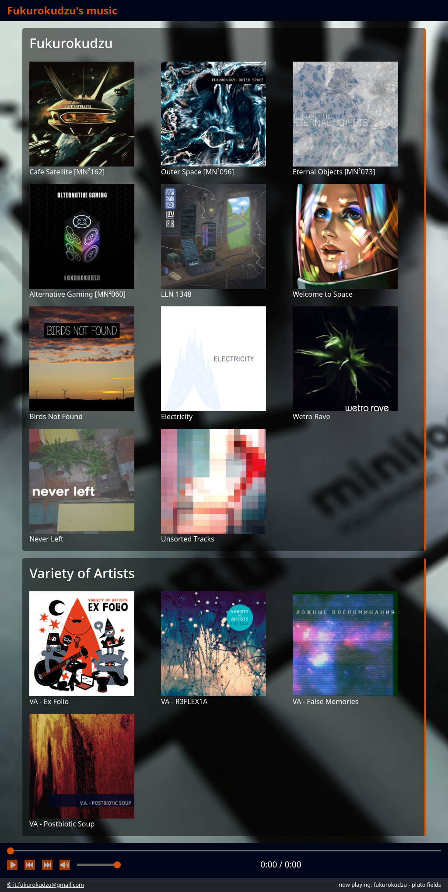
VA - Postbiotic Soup (61, 824)
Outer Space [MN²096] (197, 172)
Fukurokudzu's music (62, 10)
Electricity (176, 416)
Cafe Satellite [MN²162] (67, 172)
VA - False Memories (326, 701)
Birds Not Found (56, 416)
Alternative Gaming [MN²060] (77, 294)
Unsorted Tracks (187, 539)
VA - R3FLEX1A (184, 701)
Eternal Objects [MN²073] (334, 172)
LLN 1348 (176, 294)
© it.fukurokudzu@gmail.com (45, 885)
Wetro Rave (311, 416)
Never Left (46, 539)
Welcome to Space (323, 294)
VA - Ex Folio (49, 701)
